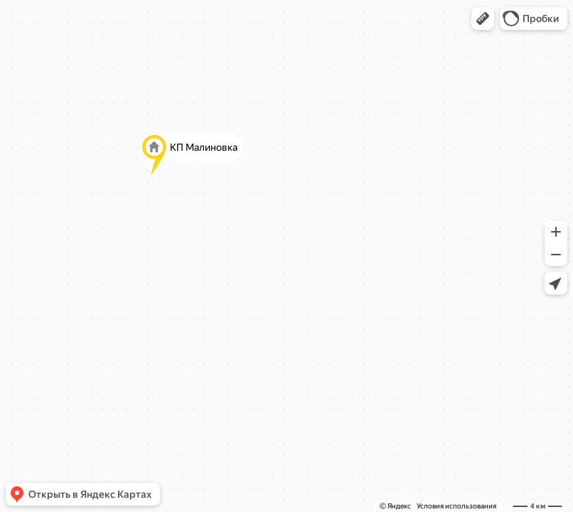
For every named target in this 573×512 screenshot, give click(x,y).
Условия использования (456, 506)
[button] (482, 18)
